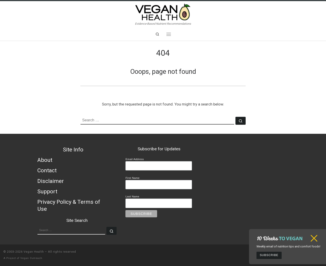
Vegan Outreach (31, 258)
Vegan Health (34, 251)
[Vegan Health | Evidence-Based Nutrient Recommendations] (163, 11)
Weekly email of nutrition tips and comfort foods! (288, 246)
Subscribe (269, 255)
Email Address (134, 159)
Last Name (132, 196)
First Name (132, 177)
